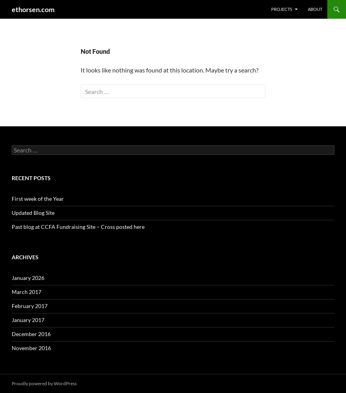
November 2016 (31, 348)
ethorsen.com (33, 9)
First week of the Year (38, 198)
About (315, 9)
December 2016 (31, 334)
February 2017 (30, 306)
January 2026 (28, 277)
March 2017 (26, 292)
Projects (281, 9)
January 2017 (28, 320)
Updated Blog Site (33, 212)
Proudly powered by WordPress (44, 383)
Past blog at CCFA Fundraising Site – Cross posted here (78, 226)
